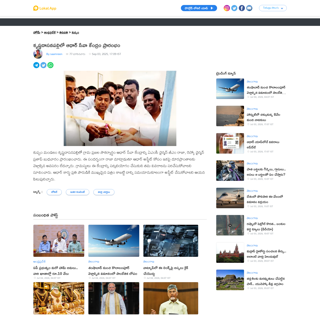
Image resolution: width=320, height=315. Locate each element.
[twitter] (43, 66)
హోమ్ (36, 32)
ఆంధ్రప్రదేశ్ (50, 32)
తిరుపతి (63, 32)
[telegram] (36, 66)
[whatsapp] (50, 66)
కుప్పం (75, 32)
